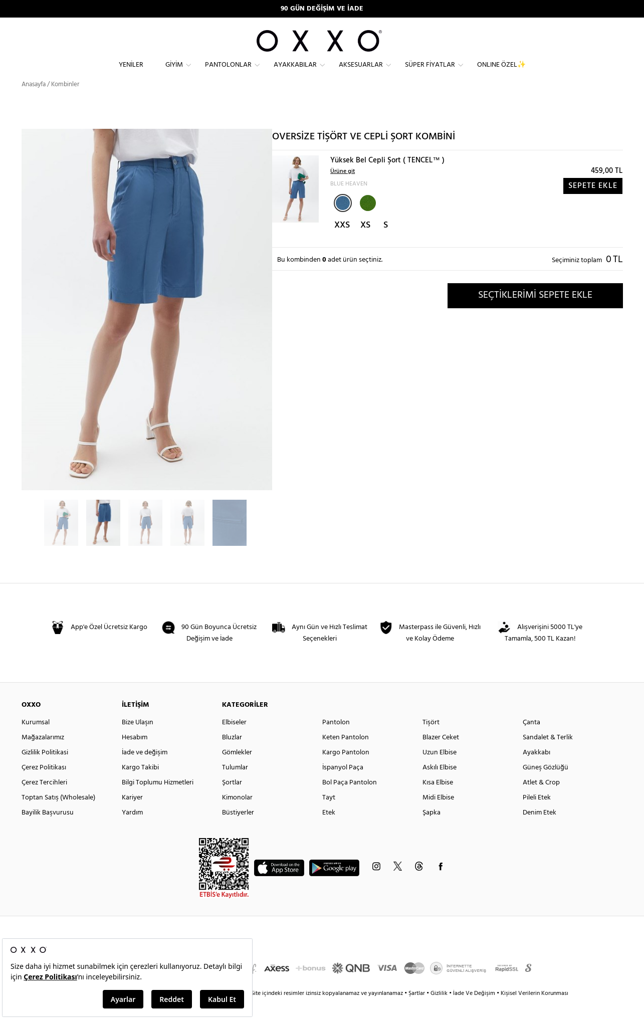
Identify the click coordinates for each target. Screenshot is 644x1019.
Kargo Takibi (140, 785)
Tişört (431, 740)
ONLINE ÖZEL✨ (501, 73)
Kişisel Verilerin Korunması (534, 1011)
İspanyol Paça (342, 785)
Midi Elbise (438, 816)
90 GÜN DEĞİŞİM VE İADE (322, 9)
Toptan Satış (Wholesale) (58, 816)
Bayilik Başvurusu (48, 831)
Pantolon (336, 740)
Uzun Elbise (439, 770)
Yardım (132, 831)
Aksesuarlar (361, 73)
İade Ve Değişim (474, 1011)
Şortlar (232, 800)
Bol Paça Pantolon (349, 800)
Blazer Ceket (440, 755)
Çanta (531, 740)
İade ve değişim (144, 770)
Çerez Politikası (44, 785)
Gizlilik (440, 1011)
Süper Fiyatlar (430, 73)
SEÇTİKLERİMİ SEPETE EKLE (535, 313)
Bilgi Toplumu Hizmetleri (157, 800)
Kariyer (132, 816)
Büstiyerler (238, 831)
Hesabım (134, 755)
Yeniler (131, 73)
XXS (342, 243)
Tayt (328, 816)
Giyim (174, 73)
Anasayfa (34, 102)
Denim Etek (539, 831)
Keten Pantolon (345, 755)
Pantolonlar (228, 73)
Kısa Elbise (437, 800)
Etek (328, 831)
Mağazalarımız (43, 755)
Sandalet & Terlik (548, 755)
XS (365, 243)
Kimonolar (237, 816)
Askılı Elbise (439, 785)
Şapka (431, 831)
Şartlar (417, 1011)
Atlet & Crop (541, 800)
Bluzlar (232, 755)
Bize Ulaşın (137, 740)
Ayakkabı (536, 770)
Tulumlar (235, 785)
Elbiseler (234, 740)
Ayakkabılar (295, 73)
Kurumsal (36, 740)
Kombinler (65, 102)
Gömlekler (237, 770)
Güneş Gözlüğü (545, 785)
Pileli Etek (537, 816)
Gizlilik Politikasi (45, 770)
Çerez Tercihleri (44, 800)
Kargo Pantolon (345, 770)
